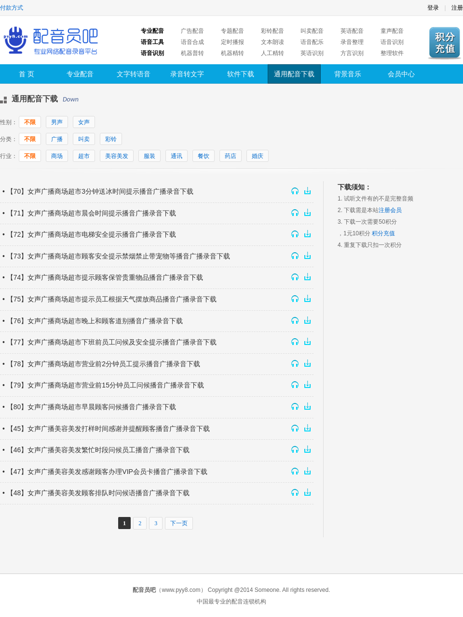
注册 (457, 7)
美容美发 (116, 156)
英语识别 (312, 53)
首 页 (26, 74)
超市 (84, 156)
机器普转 (192, 53)
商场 (57, 156)
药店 (230, 156)
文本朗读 (272, 42)
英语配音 (352, 31)
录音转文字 (187, 74)
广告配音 (192, 31)
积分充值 (383, 233)
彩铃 (111, 139)
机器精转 (232, 53)
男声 (57, 122)
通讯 (176, 156)
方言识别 (352, 53)
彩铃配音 (272, 31)
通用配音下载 (294, 74)
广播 (57, 139)
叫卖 (84, 139)
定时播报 (232, 42)
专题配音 (232, 31)
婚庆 (257, 156)
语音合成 (192, 42)
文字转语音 (133, 74)
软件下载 (240, 74)
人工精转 (272, 53)
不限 (30, 122)
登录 (433, 7)
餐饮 (203, 156)
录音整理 (352, 42)
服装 (149, 156)
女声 (84, 122)
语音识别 (392, 42)
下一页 (179, 523)
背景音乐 (347, 74)
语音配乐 (312, 42)
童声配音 (392, 31)
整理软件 (392, 53)
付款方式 (11, 7)
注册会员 (390, 210)
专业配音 (80, 74)
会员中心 (401, 74)
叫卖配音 (312, 31)
